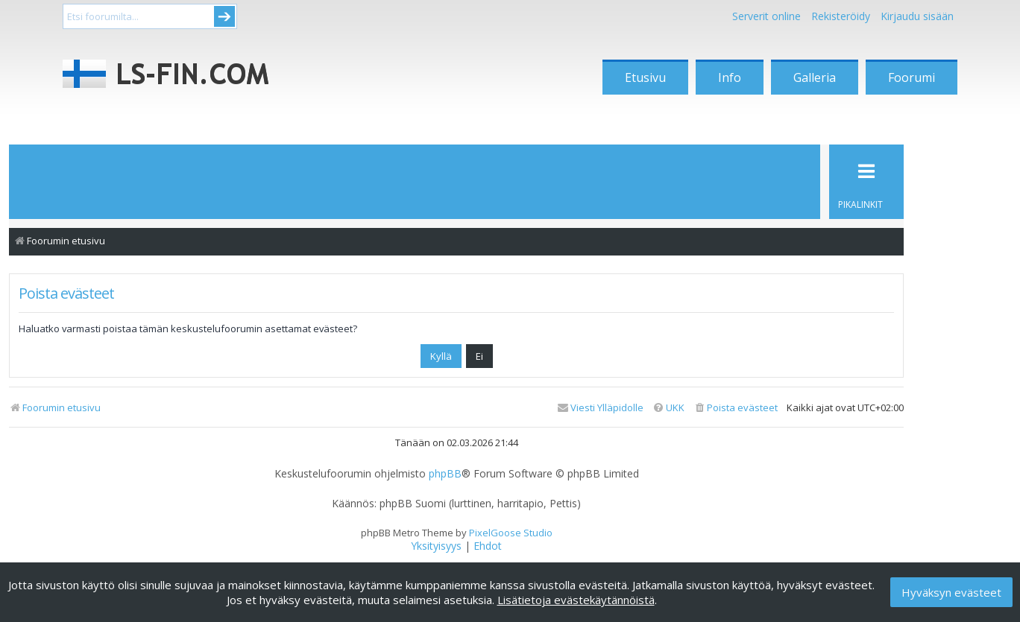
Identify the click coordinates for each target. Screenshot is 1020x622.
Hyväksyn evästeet (951, 592)
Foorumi (911, 77)
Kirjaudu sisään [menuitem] (917, 16)
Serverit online (766, 16)
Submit (224, 16)
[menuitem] (735, 408)
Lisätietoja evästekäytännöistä (576, 599)
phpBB (445, 473)
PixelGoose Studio (510, 532)
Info (729, 77)
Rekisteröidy (840, 16)
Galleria (814, 77)
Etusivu (645, 77)
